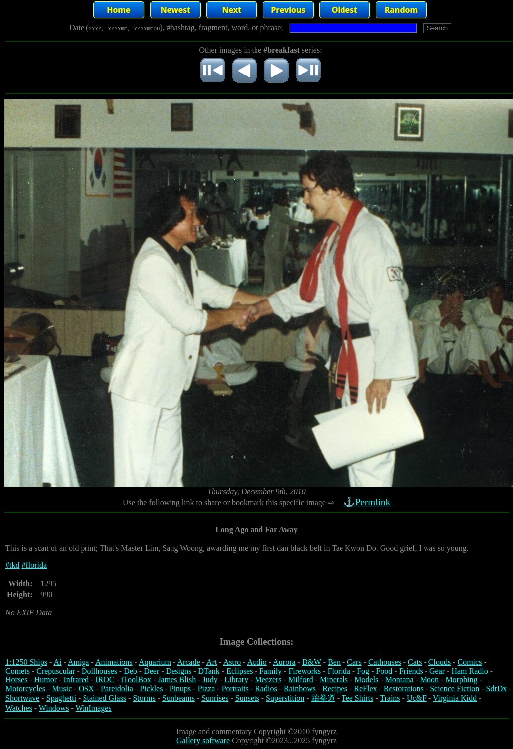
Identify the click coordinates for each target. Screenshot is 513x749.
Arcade (188, 662)
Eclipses (239, 671)
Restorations (404, 688)
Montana (399, 679)
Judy (210, 679)
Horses (16, 679)
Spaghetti (61, 698)
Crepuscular (55, 671)
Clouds (439, 662)
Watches (18, 708)
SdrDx (496, 688)
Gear (437, 671)
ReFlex (365, 688)
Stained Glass (105, 698)
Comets (17, 671)
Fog (363, 671)
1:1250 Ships (26, 662)
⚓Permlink (367, 502)
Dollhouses (99, 671)
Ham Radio (469, 671)
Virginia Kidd (455, 698)
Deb (130, 671)
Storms (144, 698)
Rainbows (300, 688)
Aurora (284, 662)
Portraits (235, 688)
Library (236, 679)
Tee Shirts (357, 698)
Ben (334, 662)
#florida (34, 565)
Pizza (206, 688)
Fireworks (304, 671)
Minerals (334, 679)
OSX (86, 688)
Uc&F (417, 698)
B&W (311, 662)
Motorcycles (25, 688)
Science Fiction (454, 688)
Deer (151, 671)
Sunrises (214, 698)
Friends (411, 671)
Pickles (151, 688)
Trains (390, 698)
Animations (114, 662)
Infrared (76, 679)
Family (270, 671)
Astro (232, 662)
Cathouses (384, 662)
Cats (415, 662)
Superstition (285, 698)
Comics (470, 662)
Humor (45, 679)
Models (366, 679)
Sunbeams (178, 698)
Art (211, 662)
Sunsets (247, 698)
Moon (429, 679)
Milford (300, 679)
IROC (104, 679)
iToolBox (136, 679)
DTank (208, 671)
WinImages (94, 708)
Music (62, 688)
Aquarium (155, 662)
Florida (339, 671)
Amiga (78, 662)
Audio (257, 662)
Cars (354, 662)
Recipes (334, 688)
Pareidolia (117, 688)
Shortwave (22, 698)
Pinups (180, 688)
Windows (54, 708)
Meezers (268, 679)
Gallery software (203, 740)
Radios (266, 688)
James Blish (177, 679)
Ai (57, 662)
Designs (179, 671)
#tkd (12, 565)
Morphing (461, 679)
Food (384, 671)
